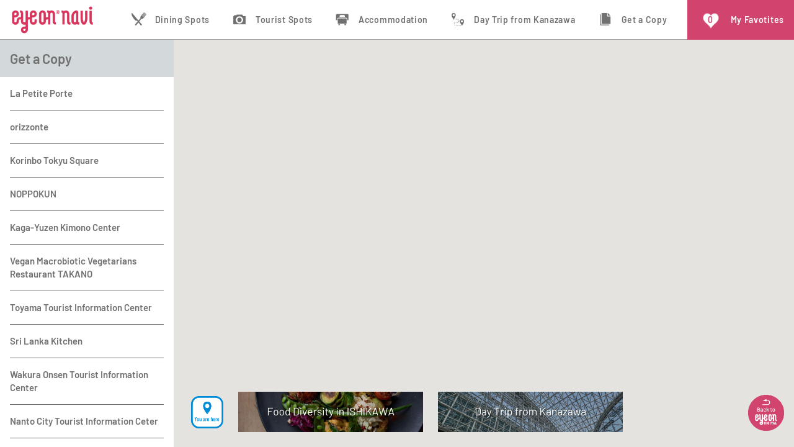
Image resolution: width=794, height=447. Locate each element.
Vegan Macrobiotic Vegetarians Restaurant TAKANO (73, 267)
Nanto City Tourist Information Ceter (84, 421)
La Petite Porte (41, 93)
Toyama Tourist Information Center (81, 307)
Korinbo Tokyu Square (54, 160)
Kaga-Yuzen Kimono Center (65, 227)
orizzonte (29, 126)
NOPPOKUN (33, 193)
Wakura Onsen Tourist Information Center (79, 381)
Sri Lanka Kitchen (46, 340)
